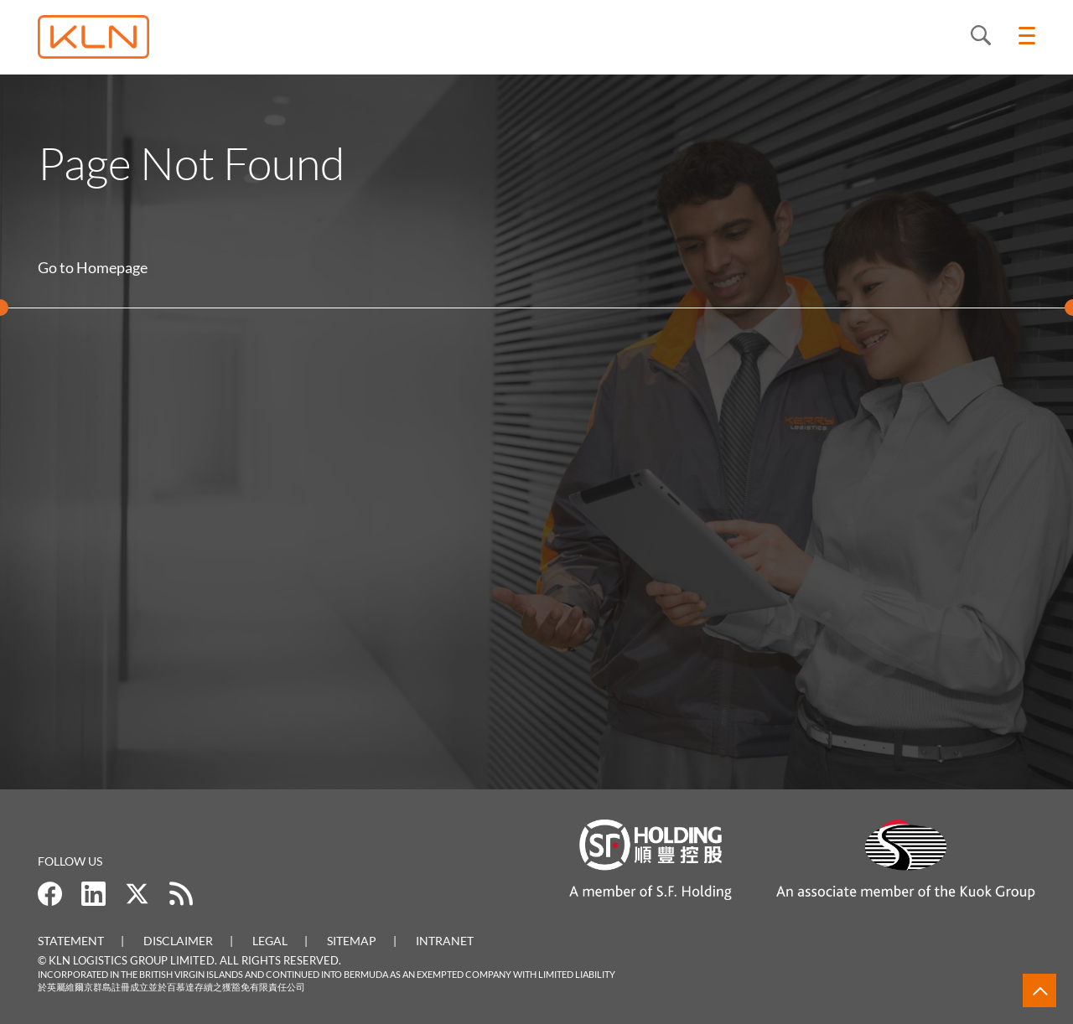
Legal (270, 940)
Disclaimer (178, 940)
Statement (71, 940)
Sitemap (351, 940)
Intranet (445, 940)
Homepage (112, 267)
